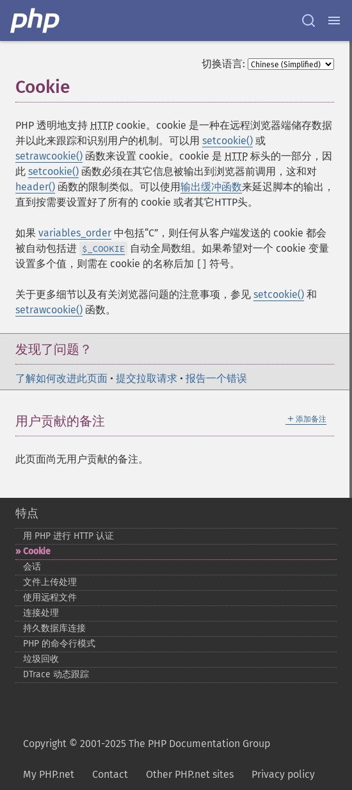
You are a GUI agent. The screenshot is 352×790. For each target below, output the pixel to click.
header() (35, 187)
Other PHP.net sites (190, 774)
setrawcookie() (49, 156)
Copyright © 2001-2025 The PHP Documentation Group (146, 743)
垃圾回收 (41, 659)
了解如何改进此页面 (61, 378)
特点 (26, 513)
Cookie (37, 551)
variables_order (74, 233)
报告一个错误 (216, 378)
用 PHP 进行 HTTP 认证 (68, 536)
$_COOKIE (103, 248)
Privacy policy (283, 774)
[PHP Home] (35, 20)
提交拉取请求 (146, 378)
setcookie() (227, 141)
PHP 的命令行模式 (59, 643)
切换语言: (223, 64)
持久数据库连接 (54, 628)
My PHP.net (48, 774)
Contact (110, 774)
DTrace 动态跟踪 (56, 674)
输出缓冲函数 (211, 187)
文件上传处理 (50, 582)
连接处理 (41, 612)
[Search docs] (308, 20)
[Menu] (334, 20)
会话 (32, 566)
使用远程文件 (50, 597)
